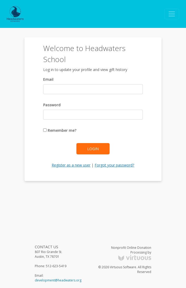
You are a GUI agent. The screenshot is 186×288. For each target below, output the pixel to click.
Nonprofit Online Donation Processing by (131, 253)
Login (93, 148)
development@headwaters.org (58, 280)
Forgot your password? (114, 165)
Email (48, 79)
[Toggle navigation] (171, 14)
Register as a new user (71, 165)
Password (52, 104)
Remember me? (59, 130)
